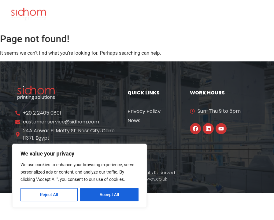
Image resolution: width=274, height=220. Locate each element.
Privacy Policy (144, 111)
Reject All (49, 194)
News (134, 120)
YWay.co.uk (155, 179)
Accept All (109, 194)
